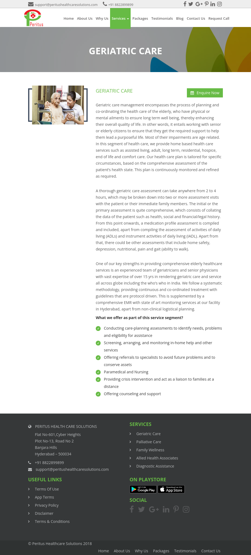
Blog (179, 18)
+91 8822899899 (118, 4)
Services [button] (120, 18)
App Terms (44, 497)
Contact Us (196, 18)
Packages (140, 18)
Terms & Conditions (52, 521)
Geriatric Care (148, 433)
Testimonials (162, 18)
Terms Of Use (47, 489)
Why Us (102, 18)
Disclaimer (44, 513)
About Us (85, 18)
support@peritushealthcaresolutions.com (63, 4)
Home (69, 18)
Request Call (218, 18)
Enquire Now (204, 92)
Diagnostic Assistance (155, 466)
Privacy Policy (46, 505)
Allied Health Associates (157, 458)
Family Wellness (150, 449)
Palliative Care (148, 441)
